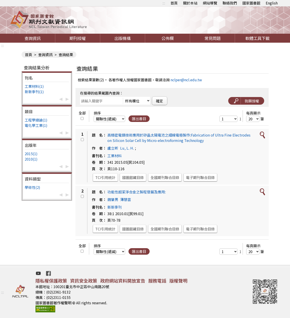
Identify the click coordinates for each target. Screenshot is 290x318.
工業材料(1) (34, 86)
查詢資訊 (32, 38)
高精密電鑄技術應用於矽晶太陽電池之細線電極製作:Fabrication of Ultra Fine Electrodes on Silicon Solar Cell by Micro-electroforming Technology (178, 137)
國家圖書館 (251, 3)
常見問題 (212, 38)
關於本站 (190, 3)
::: (163, 3)
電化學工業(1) (36, 125)
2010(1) (31, 159)
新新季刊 (114, 207)
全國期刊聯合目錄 (165, 177)
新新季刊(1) (34, 91)
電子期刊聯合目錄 (200, 177)
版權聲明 (178, 280)
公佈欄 (168, 38)
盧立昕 (112, 148)
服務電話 (157, 280)
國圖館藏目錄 (133, 177)
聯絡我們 (230, 3)
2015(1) (31, 153)
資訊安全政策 (83, 280)
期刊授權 (77, 38)
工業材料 (114, 155)
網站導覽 (210, 3)
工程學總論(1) (36, 120)
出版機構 (122, 38)
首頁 (174, 3)
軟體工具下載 (257, 38)
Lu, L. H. (127, 148)
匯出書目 (139, 118)
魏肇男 (112, 199)
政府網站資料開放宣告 (122, 280)
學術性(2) (32, 187)
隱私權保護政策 (51, 280)
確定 (159, 101)
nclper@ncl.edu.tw (186, 79)
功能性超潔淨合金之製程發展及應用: (136, 191)
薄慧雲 (125, 199)
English (272, 3)
